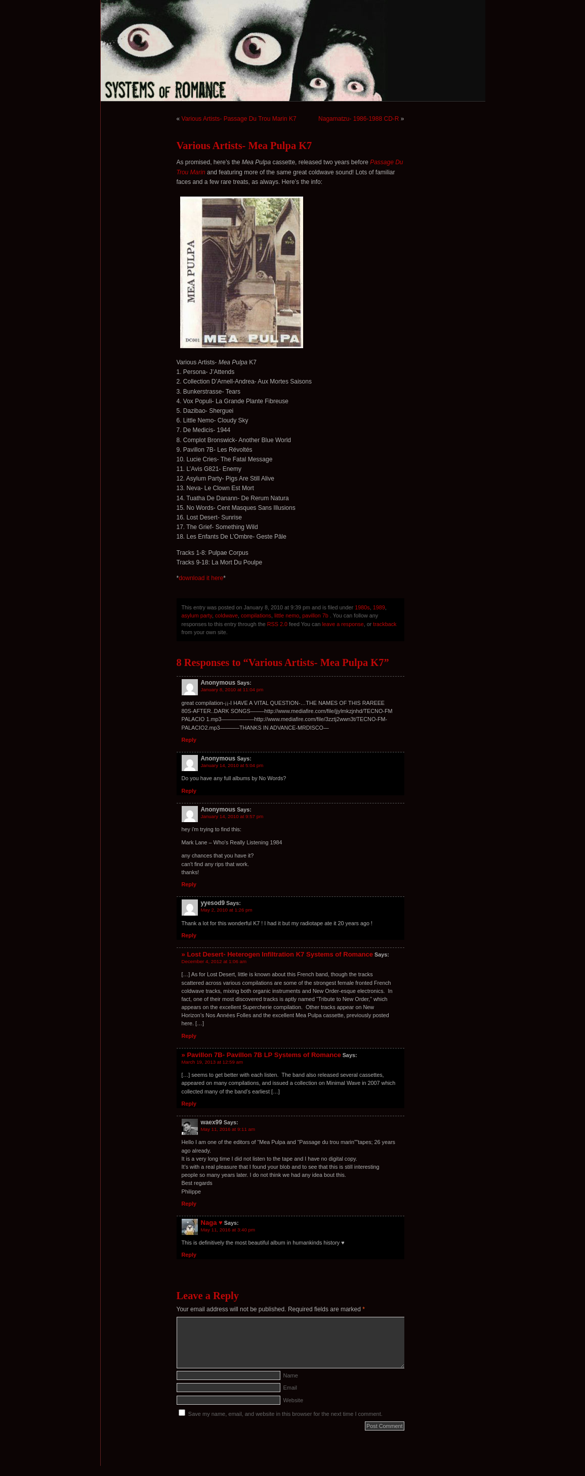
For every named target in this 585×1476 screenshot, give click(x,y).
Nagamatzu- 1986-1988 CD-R (358, 118)
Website (293, 1400)
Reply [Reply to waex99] (189, 1204)
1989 (379, 607)
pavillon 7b (315, 615)
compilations (256, 615)
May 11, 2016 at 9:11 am (228, 1129)
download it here (201, 578)
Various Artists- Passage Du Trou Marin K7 (239, 118)
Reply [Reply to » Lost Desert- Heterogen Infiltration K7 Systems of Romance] (189, 1036)
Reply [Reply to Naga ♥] (189, 1255)
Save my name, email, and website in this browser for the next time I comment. (285, 1414)
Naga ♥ (212, 1222)
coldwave (226, 615)
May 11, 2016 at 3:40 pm (228, 1229)
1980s (362, 607)
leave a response (342, 624)
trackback (384, 624)
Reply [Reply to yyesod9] (189, 935)
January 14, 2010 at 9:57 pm (232, 816)
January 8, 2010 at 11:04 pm (232, 689)
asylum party (197, 615)
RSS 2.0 (277, 624)
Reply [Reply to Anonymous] (189, 740)
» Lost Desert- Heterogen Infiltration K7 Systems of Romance (277, 954)
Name (290, 1375)
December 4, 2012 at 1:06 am (214, 961)
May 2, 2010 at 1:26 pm (227, 910)
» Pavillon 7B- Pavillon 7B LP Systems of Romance (261, 1055)
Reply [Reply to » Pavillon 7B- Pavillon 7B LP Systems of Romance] (189, 1104)
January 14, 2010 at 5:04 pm (232, 765)
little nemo (286, 615)
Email (290, 1388)
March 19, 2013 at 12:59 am (212, 1062)
